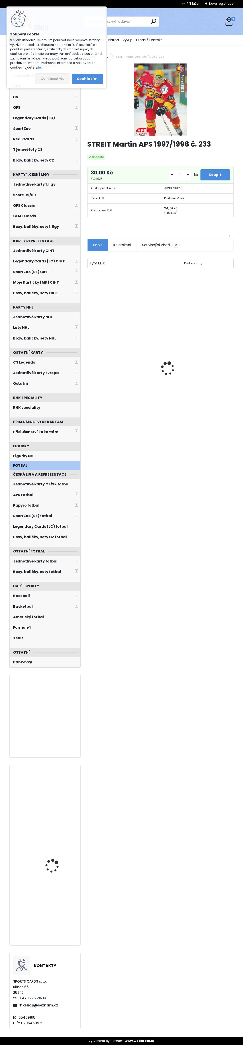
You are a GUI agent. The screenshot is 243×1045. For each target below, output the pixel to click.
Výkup (128, 40)
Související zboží (161, 245)
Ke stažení (122, 244)
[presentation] (89, 360)
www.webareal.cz (140, 1041)
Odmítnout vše (52, 79)
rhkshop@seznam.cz (38, 1005)
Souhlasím (87, 78)
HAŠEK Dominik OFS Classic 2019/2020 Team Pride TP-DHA (191, 382)
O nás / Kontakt (149, 40)
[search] (153, 21)
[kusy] (178, 175)
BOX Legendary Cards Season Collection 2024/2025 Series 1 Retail (121, 380)
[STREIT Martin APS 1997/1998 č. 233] (160, 99)
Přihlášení (194, 3)
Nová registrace (221, 3)
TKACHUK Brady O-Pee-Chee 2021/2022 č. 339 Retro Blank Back (57, 790)
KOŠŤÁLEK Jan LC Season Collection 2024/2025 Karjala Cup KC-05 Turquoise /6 (58, 849)
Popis (97, 244)
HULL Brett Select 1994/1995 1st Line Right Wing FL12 (57, 908)
